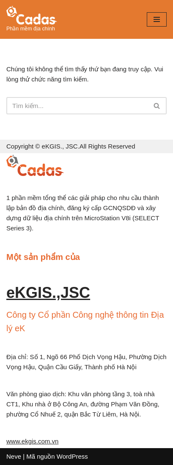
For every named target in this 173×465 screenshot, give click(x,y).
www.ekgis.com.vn (32, 441)
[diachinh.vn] (31, 19)
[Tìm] (77, 105)
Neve (13, 456)
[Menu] (157, 19)
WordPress (72, 456)
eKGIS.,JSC (48, 292)
